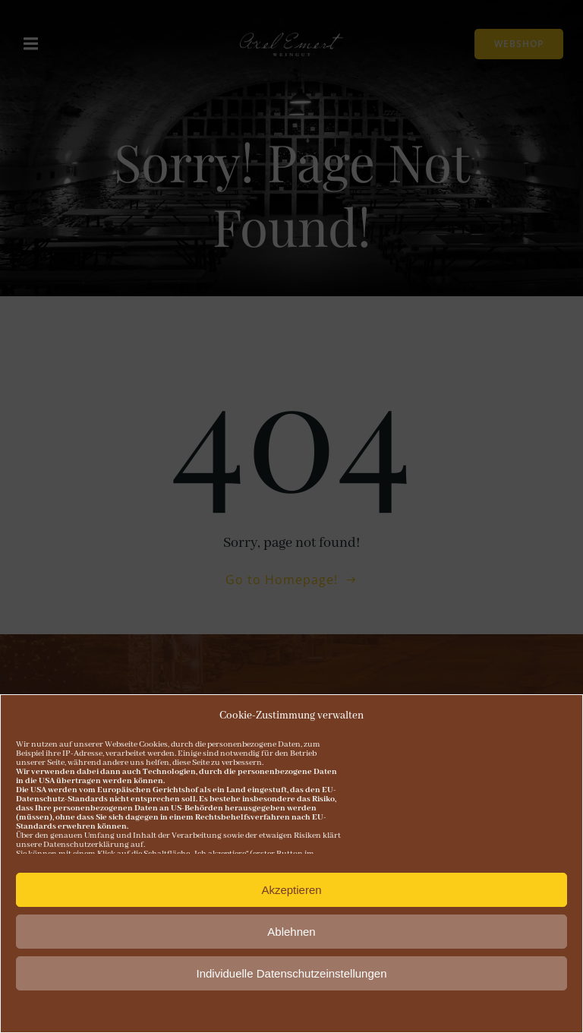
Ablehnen (291, 931)
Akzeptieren (291, 889)
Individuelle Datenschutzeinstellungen (291, 973)
